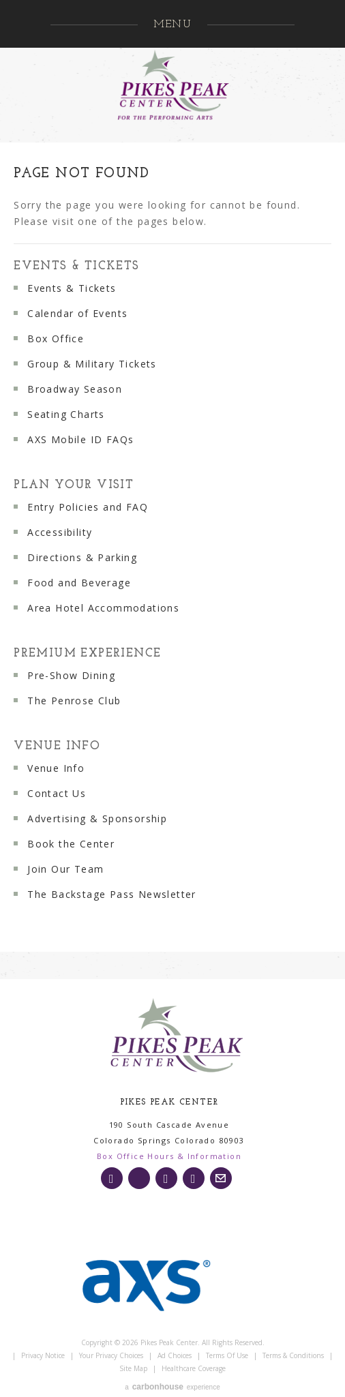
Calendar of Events (77, 313)
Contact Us (56, 793)
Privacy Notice (43, 1355)
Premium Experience (87, 653)
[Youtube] (194, 1178)
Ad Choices (175, 1355)
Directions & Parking (82, 557)
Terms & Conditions (293, 1355)
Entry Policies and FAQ (87, 506)
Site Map (133, 1368)
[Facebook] (166, 1178)
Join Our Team (65, 868)
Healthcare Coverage (194, 1368)
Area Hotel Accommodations (103, 607)
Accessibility (59, 532)
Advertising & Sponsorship (97, 818)
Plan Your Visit (74, 485)
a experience (172, 1387)
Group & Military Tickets (92, 363)
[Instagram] (112, 1178)
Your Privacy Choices (111, 1355)
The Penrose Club (74, 700)
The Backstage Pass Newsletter (111, 894)
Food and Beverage (79, 582)
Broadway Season (74, 388)
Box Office (55, 338)
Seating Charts (66, 414)
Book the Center (71, 843)
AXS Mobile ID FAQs (80, 439)
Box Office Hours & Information (169, 1156)
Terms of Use (227, 1355)
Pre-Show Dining (71, 675)
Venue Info (57, 746)
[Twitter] (139, 1178)
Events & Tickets (76, 266)
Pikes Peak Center (172, 85)
